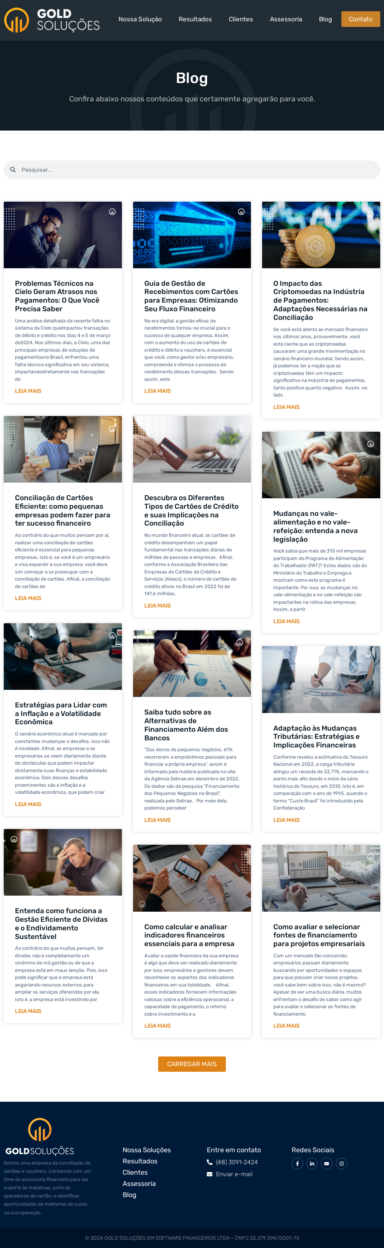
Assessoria (286, 19)
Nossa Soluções (147, 1150)
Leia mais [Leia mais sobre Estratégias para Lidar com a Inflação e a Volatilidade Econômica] (28, 804)
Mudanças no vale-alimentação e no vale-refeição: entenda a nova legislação (315, 526)
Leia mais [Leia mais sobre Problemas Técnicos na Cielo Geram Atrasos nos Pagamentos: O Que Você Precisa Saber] (28, 391)
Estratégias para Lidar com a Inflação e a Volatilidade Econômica (61, 714)
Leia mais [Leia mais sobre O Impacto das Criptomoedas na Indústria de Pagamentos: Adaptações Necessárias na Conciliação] (286, 407)
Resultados (195, 19)
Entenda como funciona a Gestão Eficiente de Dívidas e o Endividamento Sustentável (61, 923)
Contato (361, 19)
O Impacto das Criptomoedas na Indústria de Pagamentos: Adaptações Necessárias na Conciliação (320, 300)
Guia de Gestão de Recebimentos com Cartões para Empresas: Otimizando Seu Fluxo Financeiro (191, 296)
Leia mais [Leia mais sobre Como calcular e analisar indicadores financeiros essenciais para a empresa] (157, 1025)
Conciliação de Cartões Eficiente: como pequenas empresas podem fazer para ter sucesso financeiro (62, 510)
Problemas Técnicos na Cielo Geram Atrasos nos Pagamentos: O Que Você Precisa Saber (57, 296)
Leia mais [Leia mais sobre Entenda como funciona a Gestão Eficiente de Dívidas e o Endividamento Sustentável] (28, 1011)
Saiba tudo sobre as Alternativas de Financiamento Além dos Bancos (186, 725)
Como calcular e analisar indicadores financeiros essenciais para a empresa (189, 935)
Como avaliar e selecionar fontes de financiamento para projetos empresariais (319, 935)
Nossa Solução (140, 19)
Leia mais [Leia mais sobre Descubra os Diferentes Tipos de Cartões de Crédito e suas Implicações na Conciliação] (157, 605)
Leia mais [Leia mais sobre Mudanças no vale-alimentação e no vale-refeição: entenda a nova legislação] (286, 621)
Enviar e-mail (234, 1174)
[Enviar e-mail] (209, 1174)
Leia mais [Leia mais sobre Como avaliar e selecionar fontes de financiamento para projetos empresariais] (286, 1025)
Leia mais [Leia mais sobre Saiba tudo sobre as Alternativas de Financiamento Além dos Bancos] (157, 820)
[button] (192, 1064)
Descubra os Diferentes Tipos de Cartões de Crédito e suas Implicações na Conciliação (191, 510)
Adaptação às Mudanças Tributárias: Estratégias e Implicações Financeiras (316, 737)
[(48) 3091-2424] (209, 1162)
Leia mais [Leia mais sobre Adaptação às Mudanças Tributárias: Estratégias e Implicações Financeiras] (286, 820)
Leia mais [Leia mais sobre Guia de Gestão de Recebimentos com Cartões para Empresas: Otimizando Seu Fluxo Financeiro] (157, 391)
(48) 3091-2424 (237, 1162)
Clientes (241, 19)
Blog (325, 19)
